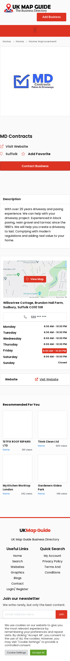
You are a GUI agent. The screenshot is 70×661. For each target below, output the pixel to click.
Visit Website (46, 379)
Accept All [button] (38, 652)
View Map (35, 279)
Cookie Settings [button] (16, 652)
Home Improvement (43, 41)
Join (61, 614)
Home (7, 41)
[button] (35, 30)
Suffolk (12, 154)
